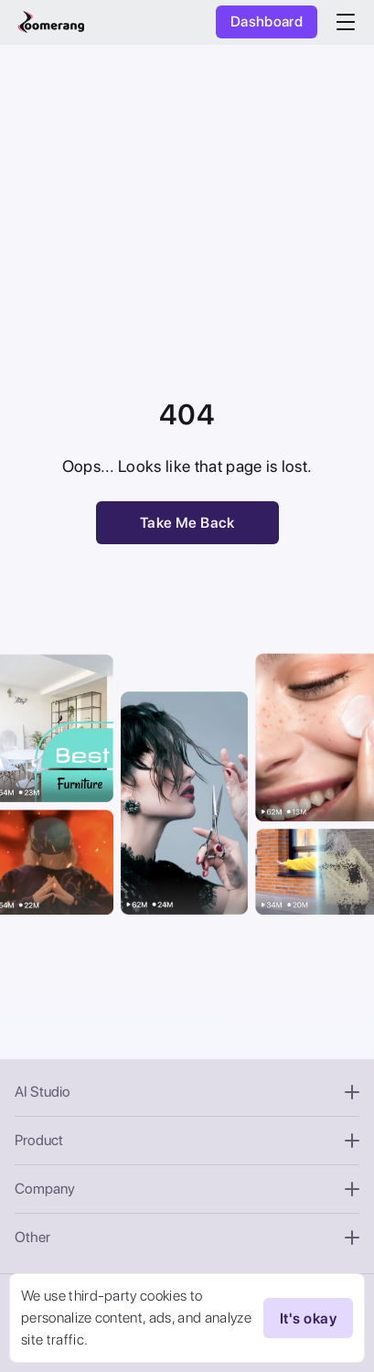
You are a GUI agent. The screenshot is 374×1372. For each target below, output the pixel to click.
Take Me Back (187, 522)
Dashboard (266, 21)
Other (187, 1237)
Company (187, 1188)
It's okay (308, 1318)
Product (187, 1140)
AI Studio (187, 1091)
